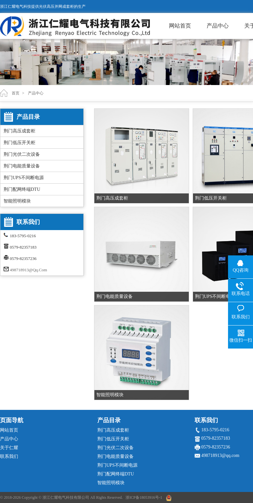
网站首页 (180, 26)
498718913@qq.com (28, 269)
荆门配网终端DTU (22, 189)
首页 (15, 93)
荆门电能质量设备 (22, 166)
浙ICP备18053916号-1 (144, 497)
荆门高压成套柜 (19, 131)
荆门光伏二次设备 (22, 154)
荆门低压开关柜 (19, 142)
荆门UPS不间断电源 (24, 177)
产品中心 (218, 26)
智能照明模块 (17, 201)
